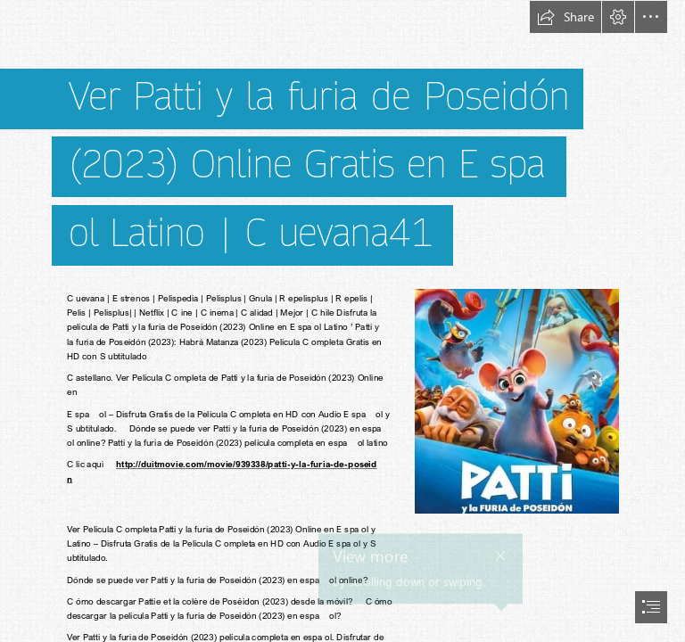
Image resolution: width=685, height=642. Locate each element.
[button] (565, 17)
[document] (342, 321)
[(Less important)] (516, 400)
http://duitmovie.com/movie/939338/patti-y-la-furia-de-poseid (246, 464)
